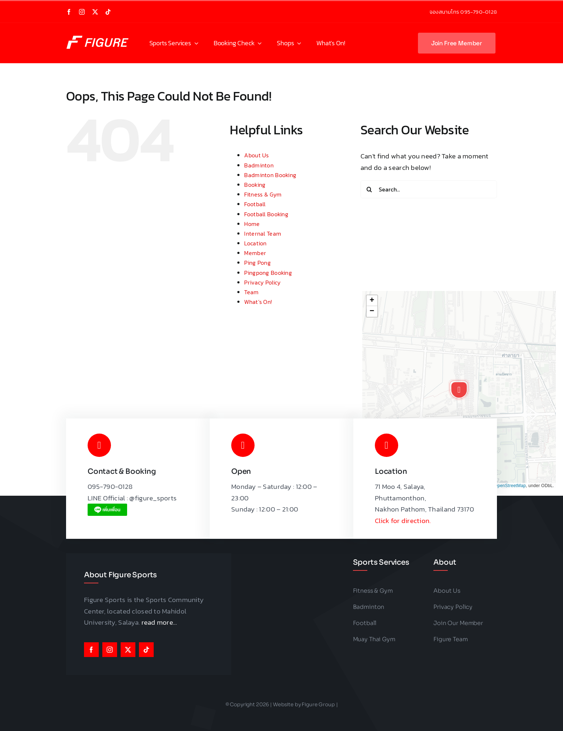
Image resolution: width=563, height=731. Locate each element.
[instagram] (82, 12)
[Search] (369, 189)
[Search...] (428, 189)
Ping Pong (257, 262)
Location (255, 243)
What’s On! (258, 301)
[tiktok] (108, 12)
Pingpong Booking (268, 272)
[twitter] (95, 12)
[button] (458, 389)
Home (252, 223)
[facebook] (69, 12)
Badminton (259, 165)
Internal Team (262, 233)
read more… (159, 622)
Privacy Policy (262, 282)
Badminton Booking (270, 175)
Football (254, 204)
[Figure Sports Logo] (100, 35)
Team (251, 292)
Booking (254, 184)
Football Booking (266, 214)
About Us (256, 155)
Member (255, 253)
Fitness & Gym (263, 194)
